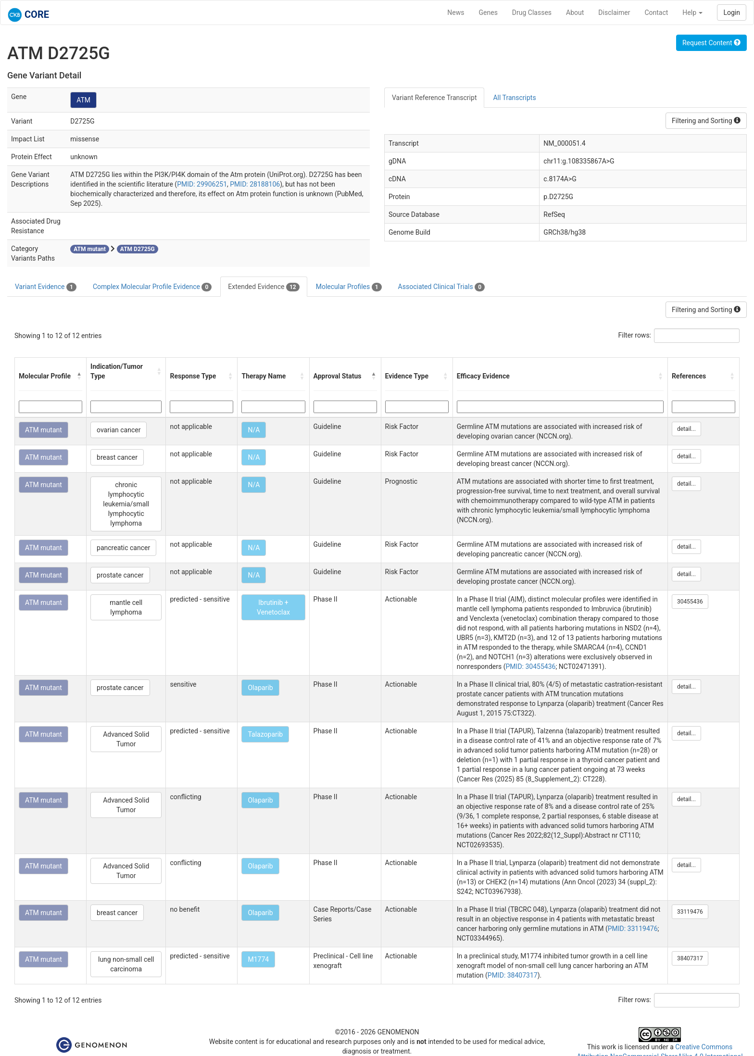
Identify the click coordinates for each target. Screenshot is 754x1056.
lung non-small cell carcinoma (126, 964)
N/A (254, 430)
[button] (79, 376)
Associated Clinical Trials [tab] (441, 287)
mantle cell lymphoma (126, 607)
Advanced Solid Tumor (126, 739)
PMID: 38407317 (513, 975)
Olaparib (260, 687)
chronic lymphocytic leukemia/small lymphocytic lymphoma (126, 504)
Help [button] (692, 12)
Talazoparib (265, 734)
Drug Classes (532, 12)
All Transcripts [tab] (514, 97)
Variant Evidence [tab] (45, 287)
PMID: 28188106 (255, 184)
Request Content (711, 43)
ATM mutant (43, 430)
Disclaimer (614, 12)
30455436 (690, 601)
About (575, 12)
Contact (656, 12)
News (455, 12)
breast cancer (117, 457)
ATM (83, 100)
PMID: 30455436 (531, 666)
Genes (488, 12)
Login (731, 12)
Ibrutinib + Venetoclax (273, 607)
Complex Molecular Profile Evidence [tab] (152, 287)
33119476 (690, 911)
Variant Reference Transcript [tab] (434, 97)
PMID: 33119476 (633, 928)
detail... (686, 429)
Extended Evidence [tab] (263, 287)
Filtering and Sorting (706, 121)
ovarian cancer (118, 430)
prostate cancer (120, 575)
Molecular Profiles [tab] (349, 287)
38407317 (690, 958)
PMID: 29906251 (202, 184)
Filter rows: (635, 335)
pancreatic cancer (123, 548)
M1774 (258, 959)
